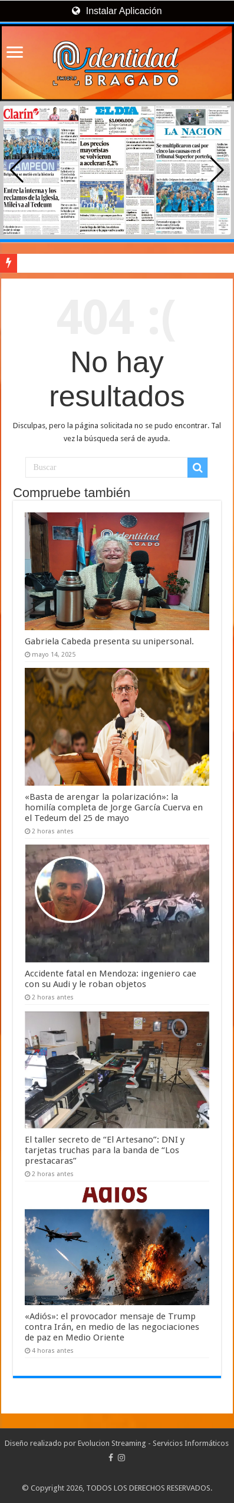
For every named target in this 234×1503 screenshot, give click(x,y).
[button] (217, 170)
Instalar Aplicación (117, 11)
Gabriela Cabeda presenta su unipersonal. (109, 641)
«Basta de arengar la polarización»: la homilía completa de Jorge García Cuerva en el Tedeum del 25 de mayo (114, 807)
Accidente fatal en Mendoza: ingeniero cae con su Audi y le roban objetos (110, 978)
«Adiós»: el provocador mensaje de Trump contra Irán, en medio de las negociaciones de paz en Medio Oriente (112, 1327)
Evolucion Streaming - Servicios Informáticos (153, 1443)
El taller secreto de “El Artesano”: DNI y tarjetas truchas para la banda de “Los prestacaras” (104, 1150)
